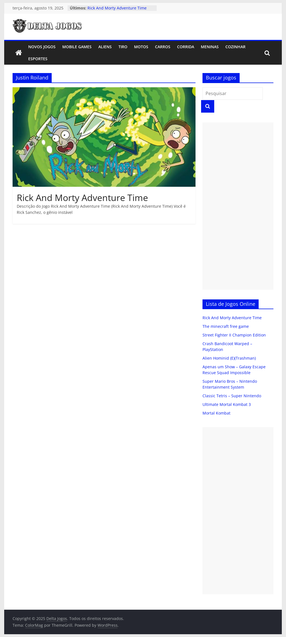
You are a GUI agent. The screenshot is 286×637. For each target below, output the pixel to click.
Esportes (37, 58)
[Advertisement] (237, 206)
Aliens (105, 46)
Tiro (122, 46)
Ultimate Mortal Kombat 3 (226, 404)
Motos (141, 46)
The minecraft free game (225, 326)
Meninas (210, 46)
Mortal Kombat (216, 413)
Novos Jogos (42, 46)
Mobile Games (77, 46)
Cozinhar (235, 46)
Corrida (185, 46)
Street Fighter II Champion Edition (234, 335)
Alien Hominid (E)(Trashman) (229, 358)
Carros (162, 46)
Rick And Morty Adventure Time (117, 8)
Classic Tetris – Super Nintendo (231, 395)
